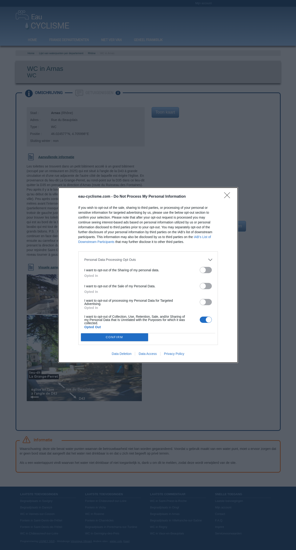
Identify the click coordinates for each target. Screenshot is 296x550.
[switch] (206, 270)
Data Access (148, 354)
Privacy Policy (174, 354)
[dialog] (148, 275)
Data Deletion (122, 354)
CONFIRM (114, 337)
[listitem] (148, 259)
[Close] (228, 196)
